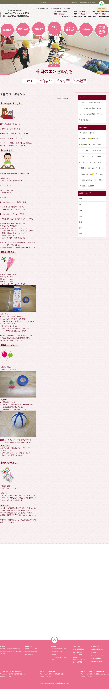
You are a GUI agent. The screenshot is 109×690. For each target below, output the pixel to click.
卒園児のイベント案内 (79, 16)
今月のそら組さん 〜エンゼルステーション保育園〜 (92, 180)
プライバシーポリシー (99, 656)
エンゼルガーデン (44, 2)
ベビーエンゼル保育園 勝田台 (90, 109)
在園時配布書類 (97, 662)
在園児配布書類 (104, 16)
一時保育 (86, 29)
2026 (80, 199)
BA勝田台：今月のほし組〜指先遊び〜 (92, 169)
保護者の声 (95, 647)
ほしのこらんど (82, 2)
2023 (80, 217)
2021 (80, 228)
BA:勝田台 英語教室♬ (87, 186)
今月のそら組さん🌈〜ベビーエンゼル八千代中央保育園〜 (92, 174)
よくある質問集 (77, 662)
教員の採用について (98, 650)
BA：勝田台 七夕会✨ (87, 133)
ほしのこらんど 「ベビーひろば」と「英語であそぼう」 (92, 151)
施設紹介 (39, 29)
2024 (80, 211)
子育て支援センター (86, 121)
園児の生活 (23, 29)
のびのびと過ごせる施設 (59, 649)
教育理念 (7, 30)
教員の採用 (92, 16)
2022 (80, 223)
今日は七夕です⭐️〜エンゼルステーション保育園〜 (92, 139)
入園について (54, 28)
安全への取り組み (31, 652)
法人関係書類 (96, 659)
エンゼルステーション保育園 (89, 103)
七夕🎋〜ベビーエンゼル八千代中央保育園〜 (92, 145)
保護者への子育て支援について (10, 649)
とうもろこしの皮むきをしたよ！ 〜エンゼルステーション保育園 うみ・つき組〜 (92, 163)
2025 (80, 205)
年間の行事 (29, 655)
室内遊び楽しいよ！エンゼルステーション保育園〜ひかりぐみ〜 (92, 157)
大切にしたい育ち (31, 649)
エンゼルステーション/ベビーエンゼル (59, 2)
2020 (80, 234)
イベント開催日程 (70, 29)
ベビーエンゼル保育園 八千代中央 (91, 115)
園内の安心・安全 (56, 652)
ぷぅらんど (74, 2)
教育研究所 (91, 2)
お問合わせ (66, 16)
